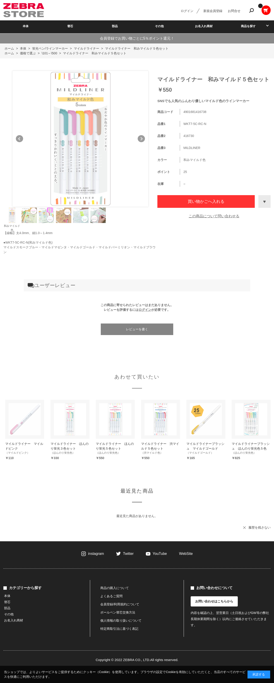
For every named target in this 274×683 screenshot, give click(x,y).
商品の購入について (114, 588)
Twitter (128, 554)
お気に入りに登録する (264, 201)
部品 (115, 26)
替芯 (70, 26)
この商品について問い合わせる (214, 216)
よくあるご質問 (111, 596)
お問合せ (234, 11)
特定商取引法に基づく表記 (119, 628)
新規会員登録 (212, 11)
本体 (26, 26)
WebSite (186, 554)
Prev (19, 138)
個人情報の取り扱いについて (121, 620)
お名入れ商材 (204, 26)
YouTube (160, 554)
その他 (159, 26)
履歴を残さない (259, 527)
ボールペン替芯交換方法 (117, 612)
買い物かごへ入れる (206, 201)
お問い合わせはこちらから (214, 601)
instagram (96, 554)
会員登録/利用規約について (119, 604)
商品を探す (248, 26)
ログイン (187, 11)
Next (141, 138)
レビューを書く (137, 329)
